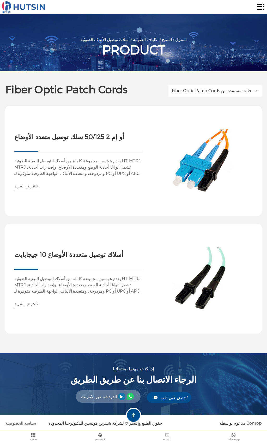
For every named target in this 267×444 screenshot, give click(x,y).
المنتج (167, 39)
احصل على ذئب (170, 397)
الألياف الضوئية (146, 39)
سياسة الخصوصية (21, 423)
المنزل (181, 39)
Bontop (254, 423)
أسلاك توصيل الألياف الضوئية (105, 39)
